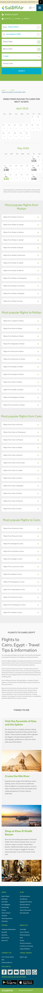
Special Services (24, 907)
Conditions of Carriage (26, 946)
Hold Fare (4, 916)
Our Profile (23, 929)
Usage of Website (25, 949)
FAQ (3, 960)
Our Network (23, 899)
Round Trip (6, 19)
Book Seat (4, 899)
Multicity (25, 19)
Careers (22, 940)
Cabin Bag (4, 921)
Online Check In (6, 913)
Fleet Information (25, 935)
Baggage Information (26, 902)
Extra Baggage (6, 904)
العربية (32, 7)
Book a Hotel (5, 938)
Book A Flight (5, 896)
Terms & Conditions (25, 943)
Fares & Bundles (24, 913)
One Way (16, 19)
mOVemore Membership (9, 929)
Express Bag (5, 907)
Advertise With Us (7, 962)
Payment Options (25, 904)
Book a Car (5, 940)
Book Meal (4, 902)
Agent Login (23, 957)
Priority (4, 910)
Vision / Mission (24, 932)
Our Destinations (25, 896)
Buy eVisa (4, 935)
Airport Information (25, 910)
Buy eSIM (4, 932)
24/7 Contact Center (8, 957)
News (21, 938)
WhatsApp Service (7, 918)
